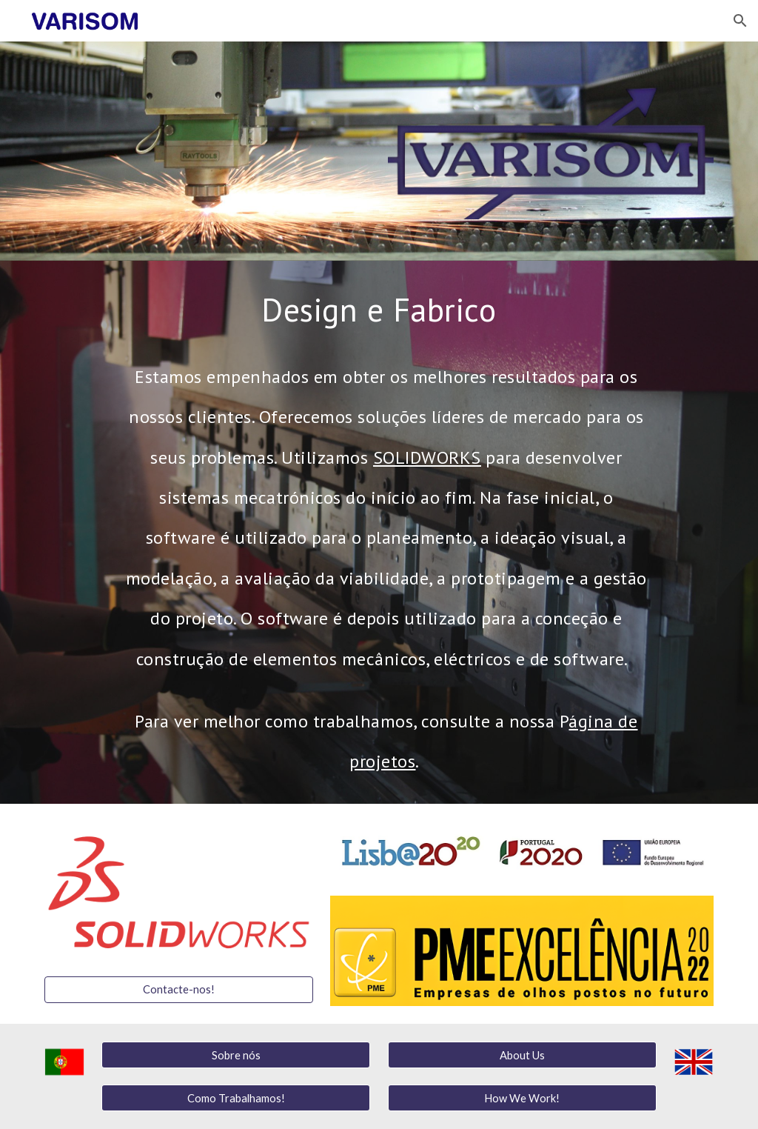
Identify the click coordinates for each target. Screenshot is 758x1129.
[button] (740, 21)
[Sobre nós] (235, 1055)
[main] (379, 309)
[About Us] (522, 1055)
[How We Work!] (522, 1098)
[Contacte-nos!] (178, 990)
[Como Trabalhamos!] (235, 1098)
